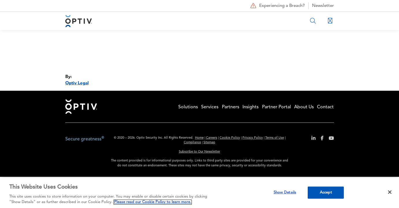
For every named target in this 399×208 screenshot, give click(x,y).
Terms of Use (274, 138)
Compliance (192, 142)
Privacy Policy (252, 138)
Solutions (188, 107)
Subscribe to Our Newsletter (199, 151)
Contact (325, 107)
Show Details (285, 192)
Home (81, 106)
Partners (230, 107)
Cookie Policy (230, 138)
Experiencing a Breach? (277, 6)
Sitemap (209, 142)
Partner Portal (276, 107)
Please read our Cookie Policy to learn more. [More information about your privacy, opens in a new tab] (152, 202)
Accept (326, 192)
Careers (211, 138)
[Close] (389, 192)
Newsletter (323, 6)
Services (209, 107)
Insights (250, 107)
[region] (199, 193)
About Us (304, 107)
